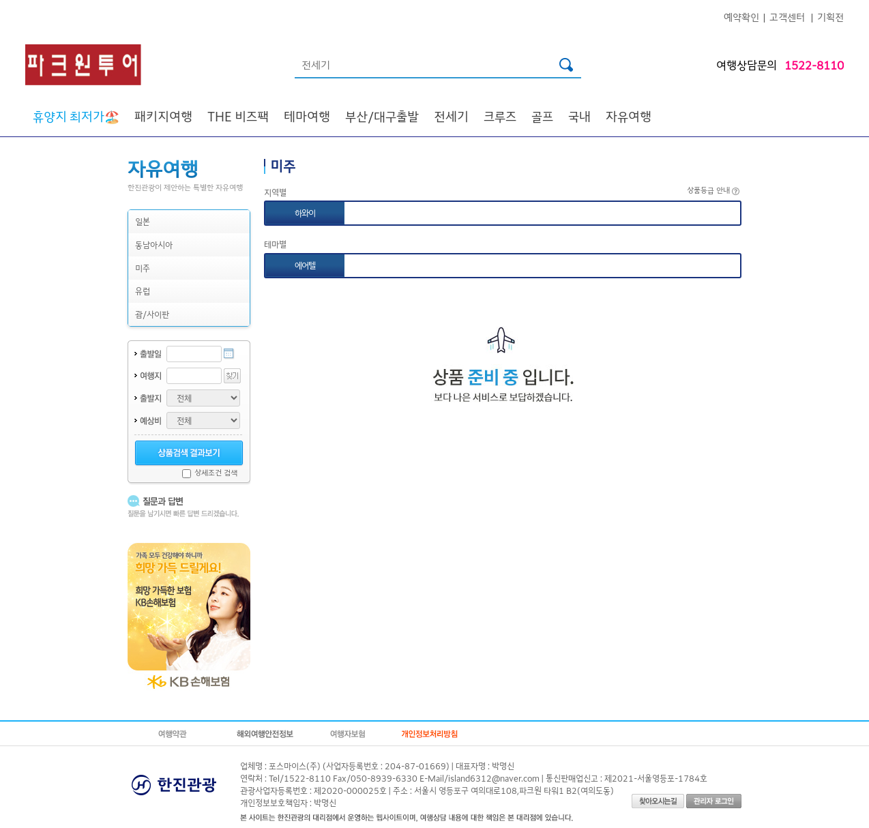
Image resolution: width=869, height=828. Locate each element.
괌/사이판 (152, 314)
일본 (142, 221)
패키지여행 (163, 116)
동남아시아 (154, 244)
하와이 (305, 212)
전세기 (451, 116)
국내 (579, 116)
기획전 (830, 17)
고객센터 (787, 17)
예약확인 (741, 17)
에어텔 (305, 265)
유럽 (142, 291)
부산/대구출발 (382, 116)
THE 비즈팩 (238, 116)
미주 (142, 267)
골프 (542, 116)
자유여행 (628, 116)
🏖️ (76, 116)
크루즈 (500, 116)
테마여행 (307, 116)
